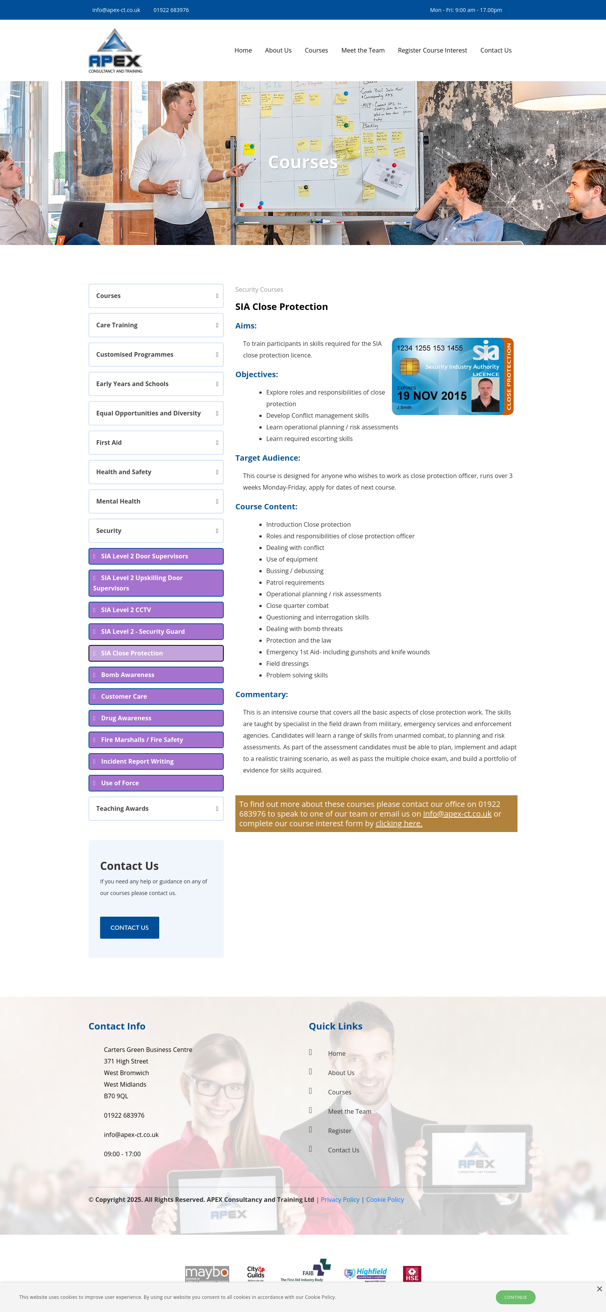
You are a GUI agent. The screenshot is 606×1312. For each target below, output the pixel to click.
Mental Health (118, 501)
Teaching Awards (122, 808)
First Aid (109, 442)
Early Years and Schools (132, 383)
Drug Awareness (126, 718)
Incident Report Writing (137, 761)
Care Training (117, 325)
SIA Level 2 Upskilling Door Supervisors (138, 582)
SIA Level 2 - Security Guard (143, 631)
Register (339, 1131)
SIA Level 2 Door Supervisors (144, 556)
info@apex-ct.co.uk (116, 10)
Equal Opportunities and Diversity (148, 413)
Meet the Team (349, 1111)
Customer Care (124, 696)
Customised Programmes (135, 354)
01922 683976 (171, 10)
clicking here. (399, 823)
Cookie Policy (385, 1199)
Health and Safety (124, 472)
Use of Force (120, 783)
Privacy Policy (340, 1199)
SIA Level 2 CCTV (126, 610)
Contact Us (130, 927)
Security (108, 530)
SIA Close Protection (132, 653)
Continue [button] (515, 1297)
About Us (341, 1073)
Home (337, 1053)
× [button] (599, 1289)
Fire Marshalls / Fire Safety (142, 739)
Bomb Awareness (128, 674)
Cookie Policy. (320, 1297)
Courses (108, 295)
